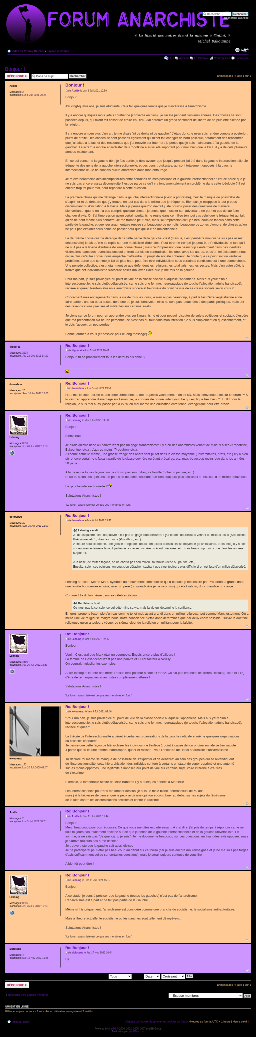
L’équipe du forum (135, 1021)
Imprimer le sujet (237, 50)
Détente (39, 51)
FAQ (171, 58)
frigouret (77, 350)
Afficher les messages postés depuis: (97, 975)
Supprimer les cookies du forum (168, 1021)
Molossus (77, 952)
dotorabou (78, 388)
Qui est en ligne (17, 1006)
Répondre (17, 76)
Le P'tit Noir (201, 58)
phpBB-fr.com (136, 1031)
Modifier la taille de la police (244, 50)
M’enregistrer (222, 58)
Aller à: (162, 995)
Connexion (241, 58)
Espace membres (57, 51)
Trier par (146, 975)
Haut (247, 338)
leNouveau (78, 711)
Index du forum (22, 51)
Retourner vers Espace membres (28, 994)
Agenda (184, 58)
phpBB (112, 1028)
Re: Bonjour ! (77, 345)
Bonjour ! (15, 69)
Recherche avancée (236, 17)
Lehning (76, 420)
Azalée (76, 90)
